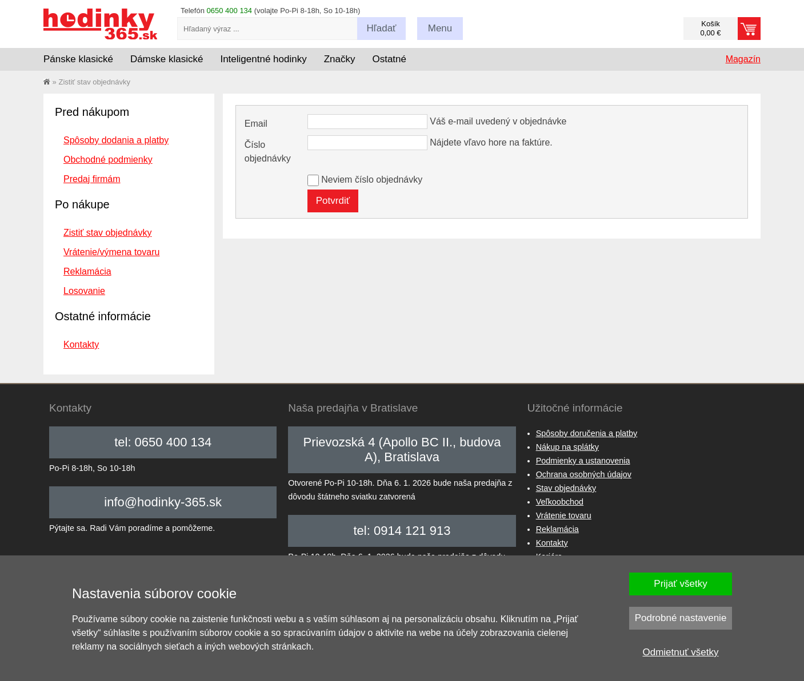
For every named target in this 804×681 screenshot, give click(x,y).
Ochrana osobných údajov (583, 474)
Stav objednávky (566, 488)
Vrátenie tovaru (563, 515)
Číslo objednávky (268, 151)
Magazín (743, 59)
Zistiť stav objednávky (107, 232)
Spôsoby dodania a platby (116, 140)
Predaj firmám (92, 179)
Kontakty (81, 344)
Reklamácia (87, 271)
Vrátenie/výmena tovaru (111, 252)
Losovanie (84, 291)
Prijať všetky (680, 583)
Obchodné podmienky (108, 159)
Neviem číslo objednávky (371, 179)
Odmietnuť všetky (681, 652)
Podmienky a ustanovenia (583, 460)
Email (256, 123)
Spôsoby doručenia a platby (587, 433)
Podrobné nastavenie (681, 618)
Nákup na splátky (567, 447)
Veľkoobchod (559, 501)
